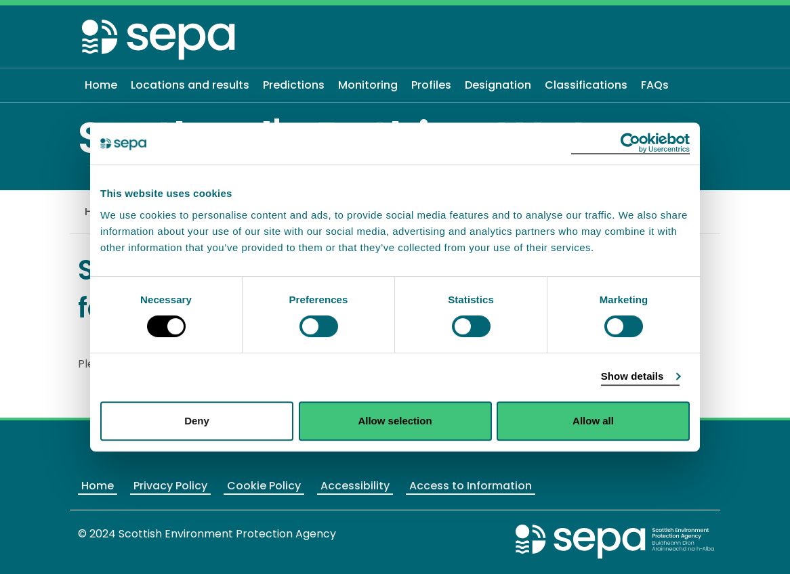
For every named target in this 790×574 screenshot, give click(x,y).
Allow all (593, 420)
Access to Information (470, 485)
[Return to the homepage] (159, 39)
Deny (196, 420)
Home (97, 485)
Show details (632, 376)
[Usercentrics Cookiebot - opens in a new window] (630, 143)
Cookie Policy (264, 485)
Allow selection (395, 420)
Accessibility (355, 485)
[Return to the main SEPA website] (615, 541)
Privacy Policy (170, 485)
